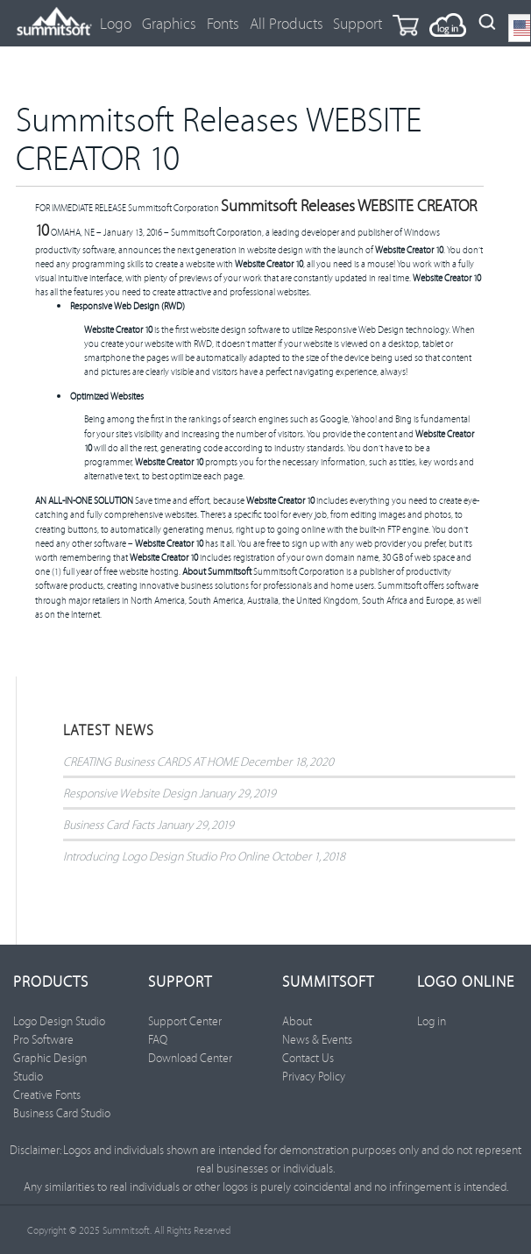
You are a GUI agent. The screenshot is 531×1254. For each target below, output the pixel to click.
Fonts (223, 23)
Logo (115, 23)
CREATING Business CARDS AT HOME (150, 761)
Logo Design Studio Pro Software (59, 1030)
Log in (431, 1021)
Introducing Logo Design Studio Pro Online (166, 856)
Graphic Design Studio (50, 1067)
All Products (286, 23)
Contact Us (308, 1057)
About (297, 1021)
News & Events (317, 1039)
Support (357, 23)
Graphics (169, 23)
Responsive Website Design (129, 792)
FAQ (157, 1039)
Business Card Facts (108, 824)
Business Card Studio (61, 1113)
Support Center (185, 1021)
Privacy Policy (313, 1076)
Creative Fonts (47, 1094)
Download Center (190, 1057)
